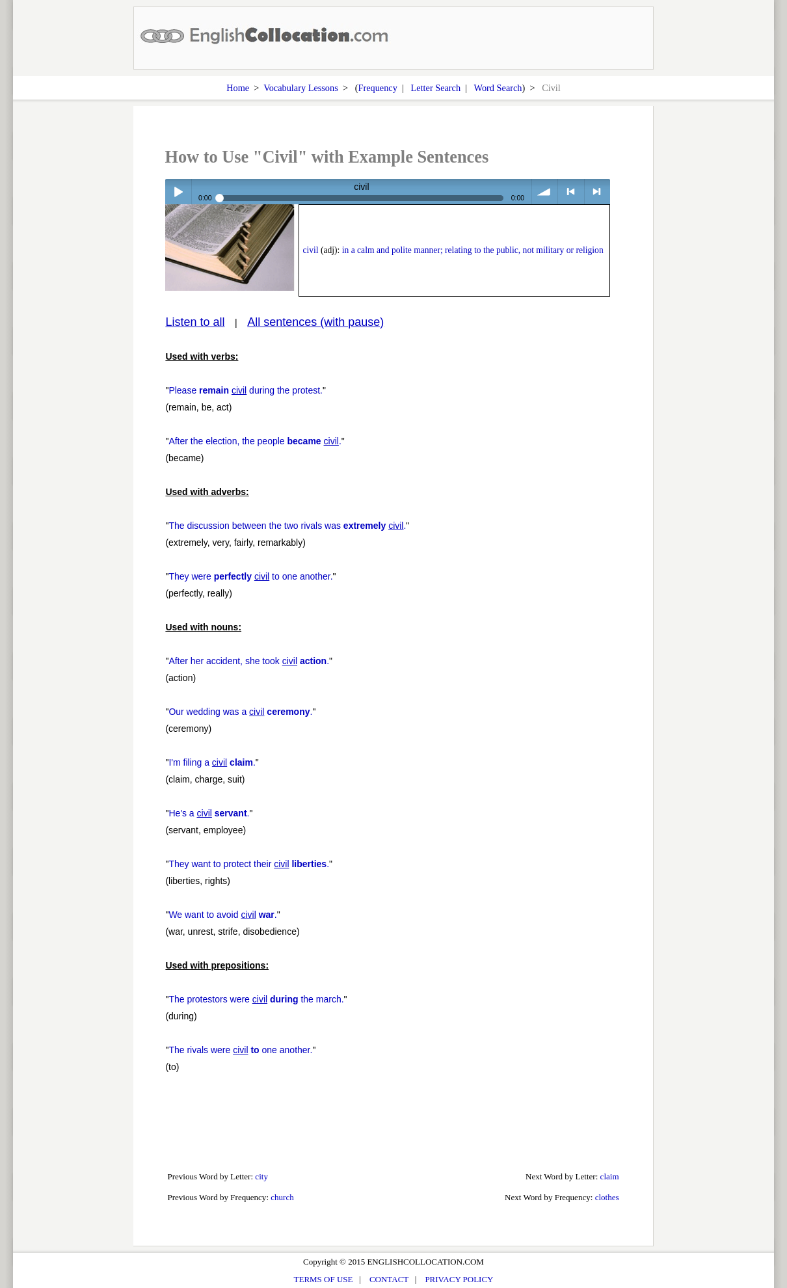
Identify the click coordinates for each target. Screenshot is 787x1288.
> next (597, 191)
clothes (607, 1197)
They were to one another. (250, 576)
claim (609, 1176)
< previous (570, 191)
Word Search (498, 88)
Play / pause (178, 191)
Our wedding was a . (240, 711)
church (282, 1197)
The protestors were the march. (255, 999)
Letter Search (436, 88)
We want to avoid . (222, 914)
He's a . (208, 813)
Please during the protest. (245, 390)
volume (544, 191)
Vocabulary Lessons (300, 88)
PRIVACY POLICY (459, 1279)
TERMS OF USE (323, 1279)
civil (310, 250)
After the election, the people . (254, 441)
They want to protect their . (248, 864)
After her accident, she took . (248, 661)
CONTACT (388, 1279)
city (261, 1176)
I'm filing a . (211, 762)
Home (237, 88)
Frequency (377, 88)
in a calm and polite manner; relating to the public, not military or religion (473, 250)
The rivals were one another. (240, 1050)
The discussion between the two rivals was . (287, 525)
